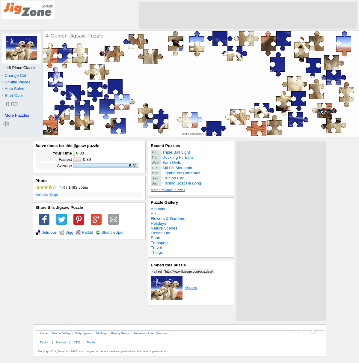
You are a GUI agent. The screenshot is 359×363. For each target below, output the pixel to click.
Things (157, 252)
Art (153, 214)
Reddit (87, 232)
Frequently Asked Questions (150, 333)
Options (174, 288)
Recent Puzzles (165, 145)
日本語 (77, 342)
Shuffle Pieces (16, 82)
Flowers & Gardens (168, 218)
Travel (156, 247)
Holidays (158, 223)
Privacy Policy (120, 333)
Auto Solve (13, 88)
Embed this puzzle (168, 265)
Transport (159, 243)
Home (44, 333)
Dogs (54, 194)
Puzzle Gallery (164, 202)
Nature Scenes (164, 228)
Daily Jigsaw (83, 333)
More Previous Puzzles (168, 190)
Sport (155, 238)
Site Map (101, 333)
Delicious (49, 232)
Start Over (12, 95)
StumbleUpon (113, 232)
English (44, 342)
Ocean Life (160, 233)
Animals (42, 194)
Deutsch (92, 342)
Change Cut (14, 75)
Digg (69, 232)
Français (61, 342)
